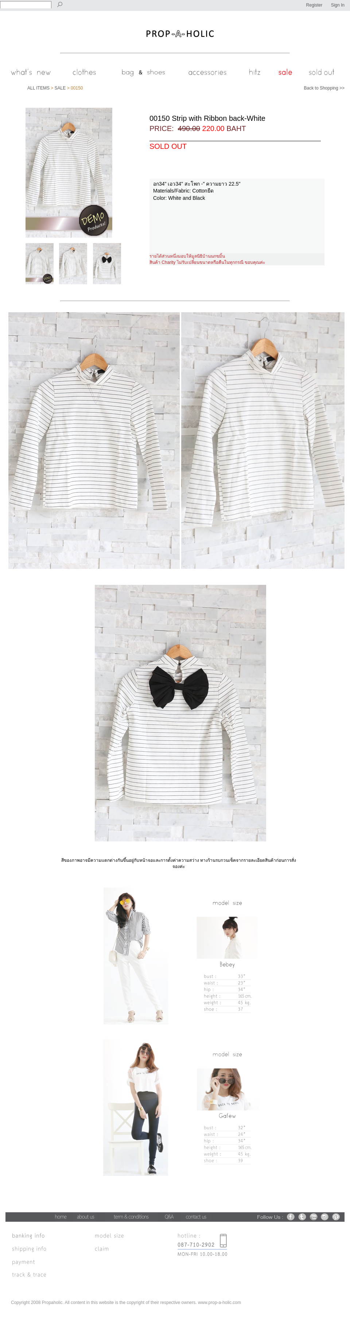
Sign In (338, 5)
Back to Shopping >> (324, 88)
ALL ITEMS (38, 88)
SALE (60, 88)
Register (314, 5)
